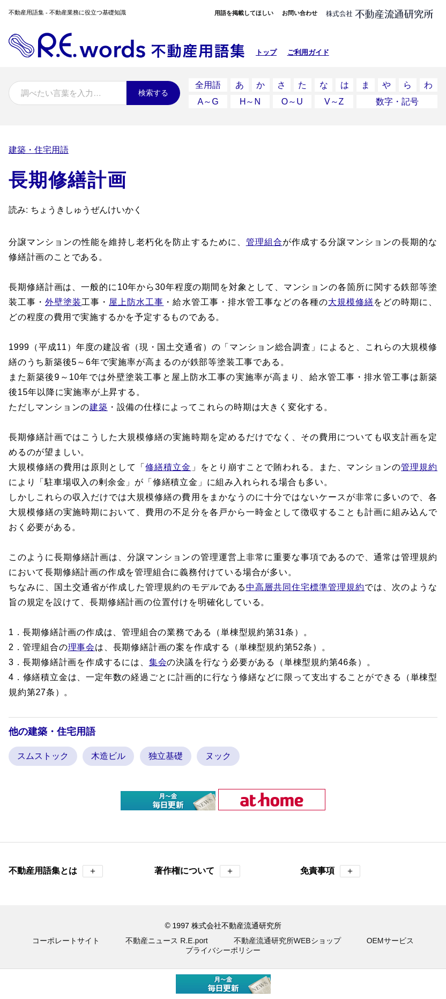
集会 (158, 662)
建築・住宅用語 (39, 149)
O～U (292, 101)
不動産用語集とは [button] (56, 871)
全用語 (208, 85)
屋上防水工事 (136, 302)
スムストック (43, 756)
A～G (208, 101)
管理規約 (419, 467)
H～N (250, 101)
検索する (153, 92)
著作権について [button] (197, 871)
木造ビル (108, 756)
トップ (266, 52)
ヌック (218, 756)
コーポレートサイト (66, 940)
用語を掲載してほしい (243, 13)
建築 (99, 407)
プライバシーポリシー (223, 950)
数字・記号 (397, 101)
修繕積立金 (168, 467)
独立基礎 (165, 756)
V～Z (334, 101)
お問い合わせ (299, 13)
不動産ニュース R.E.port (166, 940)
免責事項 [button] (330, 871)
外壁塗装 (63, 302)
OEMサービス (390, 940)
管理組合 (264, 242)
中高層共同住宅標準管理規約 (305, 587)
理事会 (81, 647)
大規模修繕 (351, 302)
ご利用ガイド (308, 52)
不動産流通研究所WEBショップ (287, 940)
